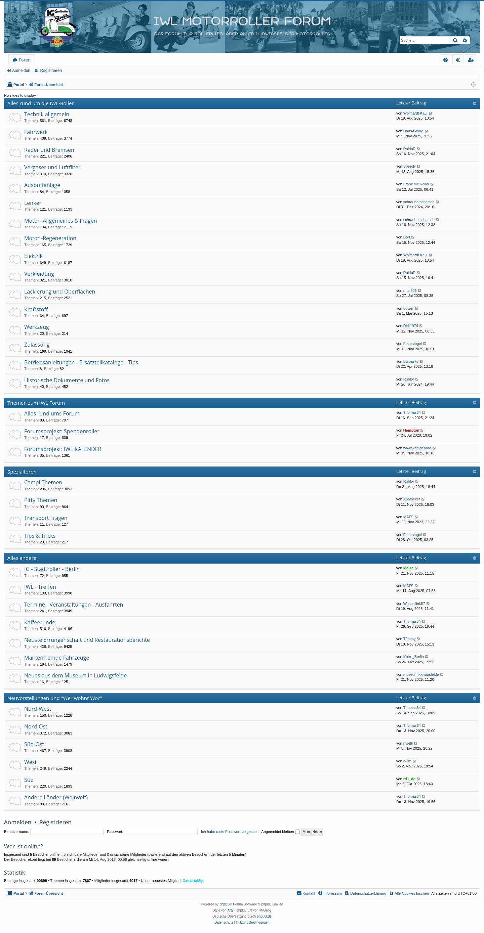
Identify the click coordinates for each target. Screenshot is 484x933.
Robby (408, 379)
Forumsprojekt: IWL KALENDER (62, 449)
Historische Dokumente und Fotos (67, 380)
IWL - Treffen (40, 586)
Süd (29, 780)
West (30, 762)
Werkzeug (36, 326)
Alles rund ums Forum (52, 413)
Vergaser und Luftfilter (52, 167)
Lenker (32, 203)
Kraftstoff (36, 309)
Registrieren (51, 70)
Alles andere (21, 557)
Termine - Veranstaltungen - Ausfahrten (73, 604)
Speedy (409, 166)
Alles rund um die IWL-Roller (40, 103)
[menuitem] (445, 60)
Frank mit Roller (416, 184)
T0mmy (409, 639)
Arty (231, 910)
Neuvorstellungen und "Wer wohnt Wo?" (54, 698)
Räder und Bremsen (49, 149)
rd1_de (409, 779)
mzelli (408, 743)
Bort (406, 237)
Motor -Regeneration (50, 238)
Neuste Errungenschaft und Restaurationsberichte (87, 639)
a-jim (407, 761)
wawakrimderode (417, 448)
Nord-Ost (35, 726)
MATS (408, 517)
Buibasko (410, 361)
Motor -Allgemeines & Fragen (60, 220)
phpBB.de (264, 916)
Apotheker (411, 499)
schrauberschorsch (419, 202)
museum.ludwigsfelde (421, 674)
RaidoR (409, 149)
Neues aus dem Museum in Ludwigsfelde (75, 675)
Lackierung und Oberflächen (59, 291)
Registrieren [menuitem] (472, 61)
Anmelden (21, 70)
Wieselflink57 (414, 604)
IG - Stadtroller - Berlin (52, 569)
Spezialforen (22, 471)
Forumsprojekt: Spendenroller (61, 431)
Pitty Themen (40, 500)
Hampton (411, 430)
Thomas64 (412, 412)
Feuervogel (412, 344)
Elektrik (33, 256)
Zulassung (36, 344)
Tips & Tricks (39, 535)
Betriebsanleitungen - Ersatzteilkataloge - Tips (81, 362)
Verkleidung (39, 273)
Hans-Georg (413, 131)
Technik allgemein (46, 114)
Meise (408, 568)
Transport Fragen (46, 518)
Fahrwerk (36, 132)
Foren (25, 60)
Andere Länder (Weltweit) (56, 797)
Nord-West (37, 708)
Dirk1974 (410, 326)
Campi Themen (43, 482)
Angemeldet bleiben (280, 832)
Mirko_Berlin (413, 657)
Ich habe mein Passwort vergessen (229, 832)
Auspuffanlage (42, 185)
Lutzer (408, 308)
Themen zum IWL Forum (36, 402)
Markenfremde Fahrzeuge (56, 657)
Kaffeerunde (39, 622)
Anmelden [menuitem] (459, 61)
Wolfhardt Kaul (415, 113)
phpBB (224, 904)
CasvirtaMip (193, 881)
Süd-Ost (34, 744)
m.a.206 (410, 290)
